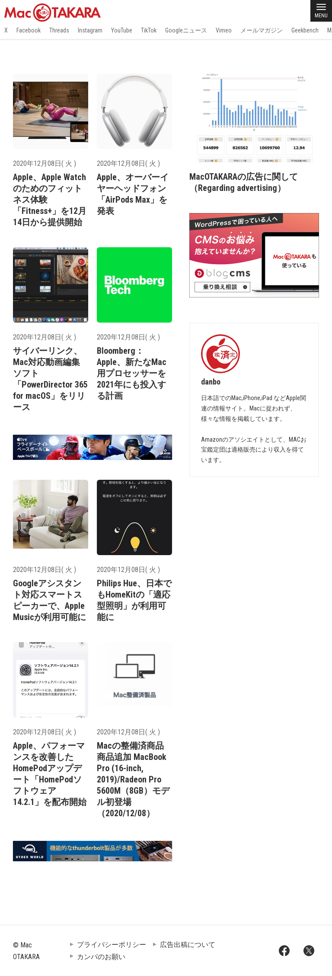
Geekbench (305, 30)
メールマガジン (261, 30)
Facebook (28, 30)
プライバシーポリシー (111, 944)
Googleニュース (186, 30)
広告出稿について (187, 944)
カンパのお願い (101, 957)
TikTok (148, 30)
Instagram (90, 30)
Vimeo (224, 30)
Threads (59, 30)
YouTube (121, 30)
